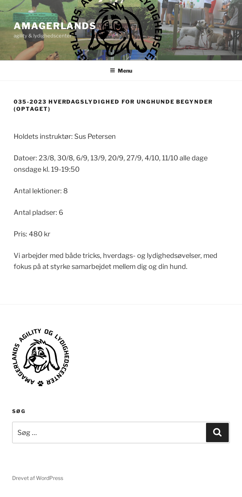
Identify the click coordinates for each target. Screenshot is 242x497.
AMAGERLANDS (55, 25)
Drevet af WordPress (37, 478)
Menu (121, 70)
